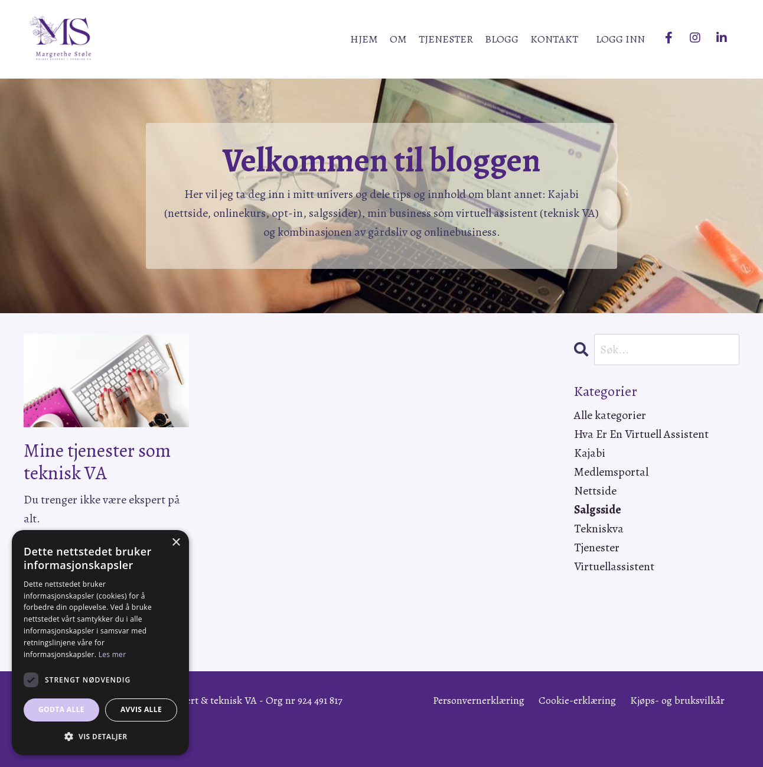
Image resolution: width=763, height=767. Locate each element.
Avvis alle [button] (141, 709)
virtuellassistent (614, 566)
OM (398, 39)
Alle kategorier (610, 415)
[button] (100, 736)
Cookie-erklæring (577, 700)
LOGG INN (620, 39)
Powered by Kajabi (709, 736)
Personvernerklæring (478, 700)
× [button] (175, 542)
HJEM (364, 39)
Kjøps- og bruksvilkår (677, 700)
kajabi (589, 453)
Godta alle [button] (61, 709)
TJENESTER (446, 39)
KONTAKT (554, 39)
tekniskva (599, 529)
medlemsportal (611, 472)
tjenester (596, 547)
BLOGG (502, 39)
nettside (595, 491)
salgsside (597, 510)
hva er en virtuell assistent (641, 434)
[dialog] (100, 642)
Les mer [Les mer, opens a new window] (112, 654)
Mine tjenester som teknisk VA (97, 462)
